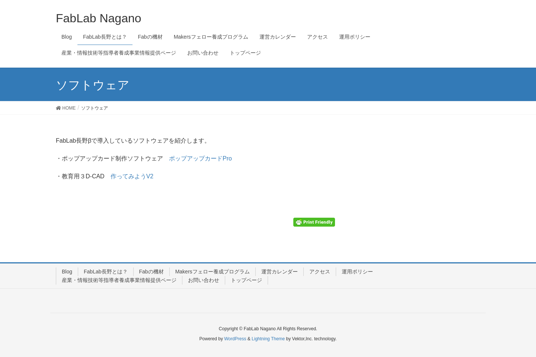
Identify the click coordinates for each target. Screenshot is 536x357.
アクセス (319, 272)
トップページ (246, 280)
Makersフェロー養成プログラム (212, 272)
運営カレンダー (279, 272)
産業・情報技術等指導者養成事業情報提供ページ (119, 280)
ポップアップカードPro (200, 158)
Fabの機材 (151, 272)
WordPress (235, 338)
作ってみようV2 (132, 176)
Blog (67, 272)
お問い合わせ (203, 280)
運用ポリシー (357, 272)
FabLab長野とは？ (105, 272)
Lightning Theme (268, 338)
